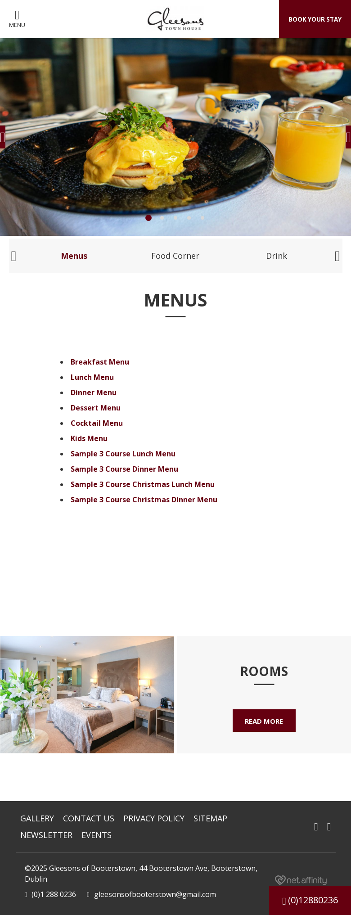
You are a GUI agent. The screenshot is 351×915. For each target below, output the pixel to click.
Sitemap (210, 818)
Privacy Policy (153, 818)
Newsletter (46, 834)
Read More (264, 721)
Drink (276, 255)
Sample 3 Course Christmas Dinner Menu (144, 500)
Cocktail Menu (97, 423)
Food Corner (175, 255)
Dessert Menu (96, 408)
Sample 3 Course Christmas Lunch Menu (143, 484)
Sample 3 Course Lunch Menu (123, 454)
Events (96, 834)
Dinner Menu (94, 392)
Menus (74, 255)
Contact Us (88, 818)
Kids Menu (89, 438)
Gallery (37, 818)
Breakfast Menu (100, 362)
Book (310, 19)
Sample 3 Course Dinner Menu (124, 469)
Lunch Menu (92, 377)
